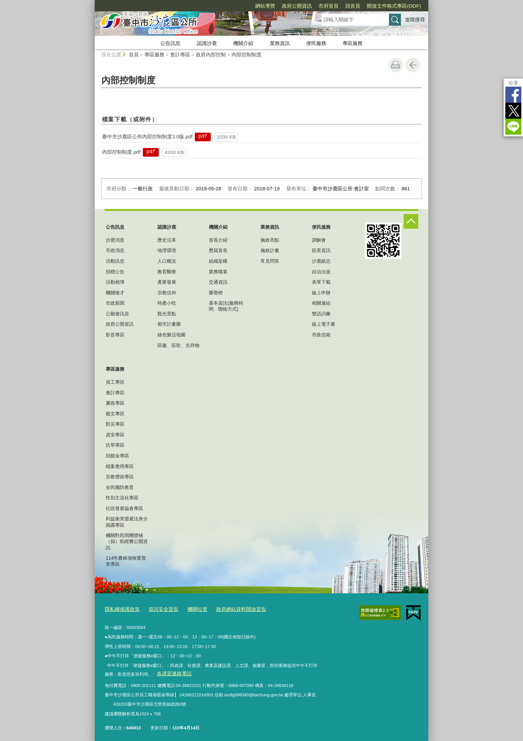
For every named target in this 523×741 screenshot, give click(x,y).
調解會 (319, 240)
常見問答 (269, 261)
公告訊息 (170, 43)
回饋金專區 (117, 455)
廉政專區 (115, 403)
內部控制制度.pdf (121, 152)
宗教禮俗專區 (120, 476)
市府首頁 (329, 6)
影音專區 (115, 334)
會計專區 (180, 54)
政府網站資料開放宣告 (226, 608)
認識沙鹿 (207, 43)
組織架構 (218, 261)
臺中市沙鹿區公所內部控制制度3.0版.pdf (147, 136)
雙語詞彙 (321, 313)
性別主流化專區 (122, 497)
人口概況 (166, 261)
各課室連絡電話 (171, 671)
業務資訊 (280, 43)
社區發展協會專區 (124, 508)
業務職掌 (218, 271)
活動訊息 (115, 261)
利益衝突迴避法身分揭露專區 (127, 521)
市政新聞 (115, 303)
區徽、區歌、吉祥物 (178, 345)
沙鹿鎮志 (321, 261)
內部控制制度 (246, 54)
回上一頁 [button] (413, 65)
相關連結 (321, 303)
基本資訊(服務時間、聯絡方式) (226, 306)
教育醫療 (166, 271)
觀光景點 (166, 313)
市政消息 (115, 250)
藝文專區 (115, 413)
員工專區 (115, 382)
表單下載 (321, 282)
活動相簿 (115, 282)
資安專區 (115, 434)
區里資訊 (321, 250)
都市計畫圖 (169, 324)
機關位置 (187, 608)
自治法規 (321, 271)
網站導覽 (265, 6)
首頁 (134, 54)
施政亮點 (269, 240)
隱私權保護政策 (120, 608)
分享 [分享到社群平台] (513, 82)
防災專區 (115, 424)
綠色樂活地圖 (171, 334)
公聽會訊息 (117, 313)
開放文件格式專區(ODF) (394, 6)
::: (92, 3)
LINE (513, 127)
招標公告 (115, 271)
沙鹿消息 (115, 240)
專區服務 (353, 43)
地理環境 (166, 250)
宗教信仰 (166, 292)
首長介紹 (218, 240)
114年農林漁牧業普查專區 (126, 561)
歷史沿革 (166, 240)
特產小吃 (166, 303)
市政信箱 (321, 334)
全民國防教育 (120, 487)
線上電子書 (323, 324)
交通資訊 (218, 282)
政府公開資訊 (297, 6)
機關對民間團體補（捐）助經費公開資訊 (127, 541)
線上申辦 (321, 292)
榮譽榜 (216, 292)
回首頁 (352, 6)
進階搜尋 (415, 19)
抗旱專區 (115, 445)
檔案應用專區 (120, 466)
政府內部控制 (211, 54)
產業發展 (166, 282)
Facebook (513, 95)
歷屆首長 (218, 250)
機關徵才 (115, 292)
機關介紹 (243, 43)
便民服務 (316, 43)
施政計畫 (269, 250)
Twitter (513, 111)
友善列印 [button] (395, 65)
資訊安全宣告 (157, 608)
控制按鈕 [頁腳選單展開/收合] (411, 221)
